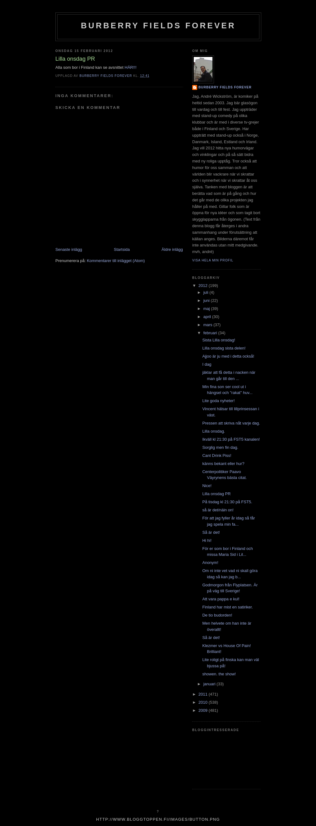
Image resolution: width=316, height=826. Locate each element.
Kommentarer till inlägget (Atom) (116, 260)
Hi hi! (206, 540)
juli (206, 292)
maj (207, 308)
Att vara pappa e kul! (220, 599)
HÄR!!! (131, 67)
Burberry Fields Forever (158, 25)
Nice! (206, 485)
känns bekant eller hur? (223, 463)
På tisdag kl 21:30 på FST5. (227, 502)
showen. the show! (219, 674)
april (207, 316)
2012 (203, 285)
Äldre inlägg (172, 249)
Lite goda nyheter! (218, 400)
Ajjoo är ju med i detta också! (228, 356)
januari (210, 684)
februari (210, 333)
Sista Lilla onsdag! (218, 340)
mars (208, 324)
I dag (206, 364)
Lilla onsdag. (213, 431)
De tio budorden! (217, 615)
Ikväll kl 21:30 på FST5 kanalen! (231, 439)
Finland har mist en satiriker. (227, 607)
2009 (203, 710)
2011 (203, 694)
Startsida (122, 249)
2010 (203, 702)
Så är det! (211, 532)
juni (207, 300)
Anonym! (210, 562)
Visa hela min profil (212, 260)
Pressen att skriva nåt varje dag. (231, 423)
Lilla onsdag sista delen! (223, 348)
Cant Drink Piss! (216, 455)
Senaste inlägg (68, 249)
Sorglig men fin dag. (220, 447)
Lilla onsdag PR (216, 493)
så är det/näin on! (217, 510)
